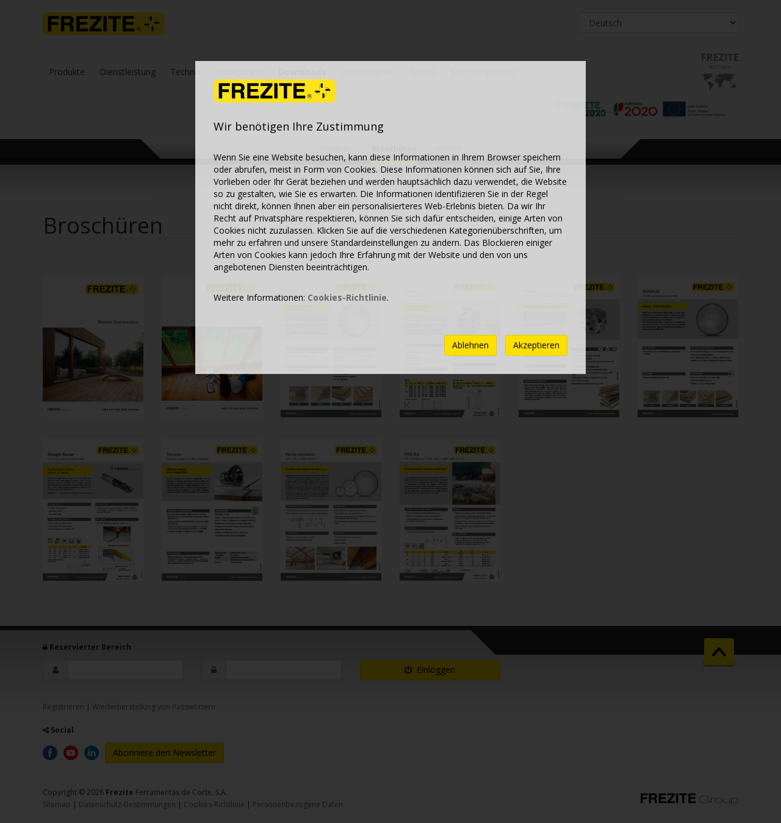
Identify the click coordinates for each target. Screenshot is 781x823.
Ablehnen (470, 345)
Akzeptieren (536, 345)
